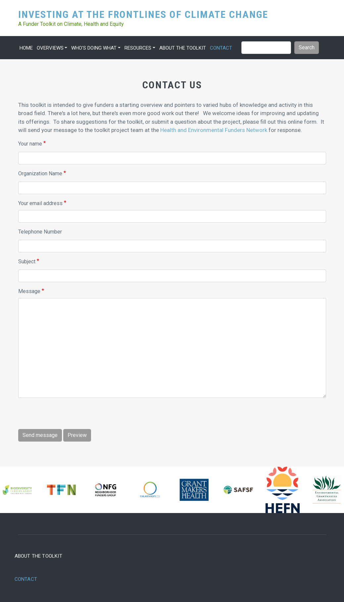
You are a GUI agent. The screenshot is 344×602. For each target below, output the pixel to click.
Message (29, 291)
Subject (26, 261)
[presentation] (68, 416)
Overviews (50, 48)
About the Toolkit (182, 48)
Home (26, 48)
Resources (137, 48)
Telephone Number (40, 232)
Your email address (40, 203)
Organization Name (40, 173)
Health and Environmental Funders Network (213, 130)
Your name (30, 144)
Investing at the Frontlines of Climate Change (143, 14)
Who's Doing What (94, 48)
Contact (221, 48)
